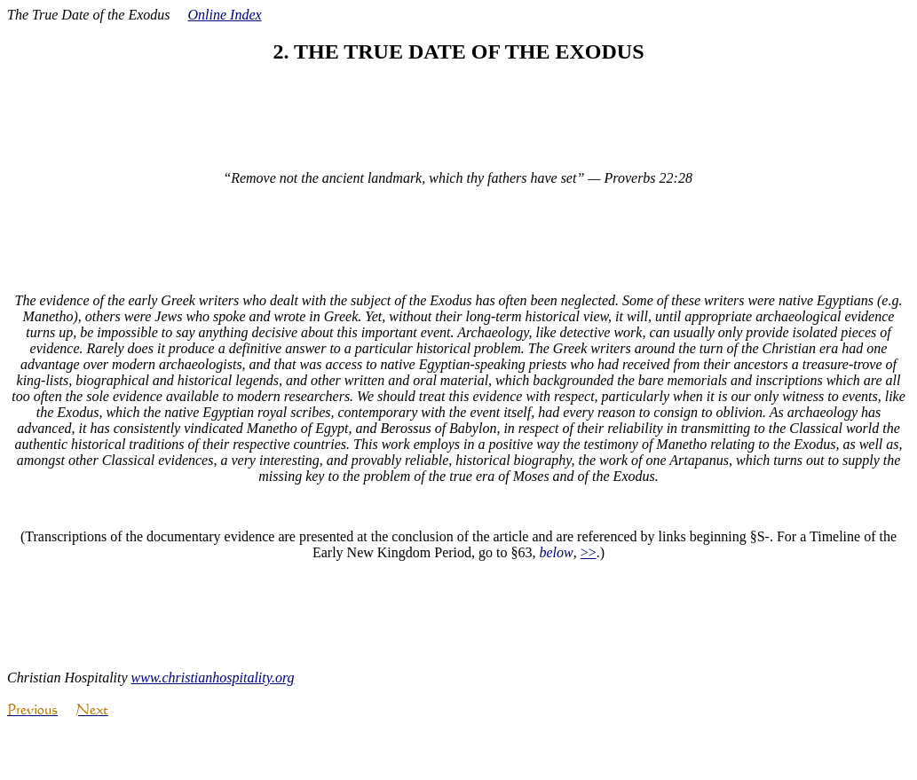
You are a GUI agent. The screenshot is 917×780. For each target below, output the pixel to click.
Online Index (225, 14)
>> (589, 552)
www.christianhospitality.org (213, 677)
